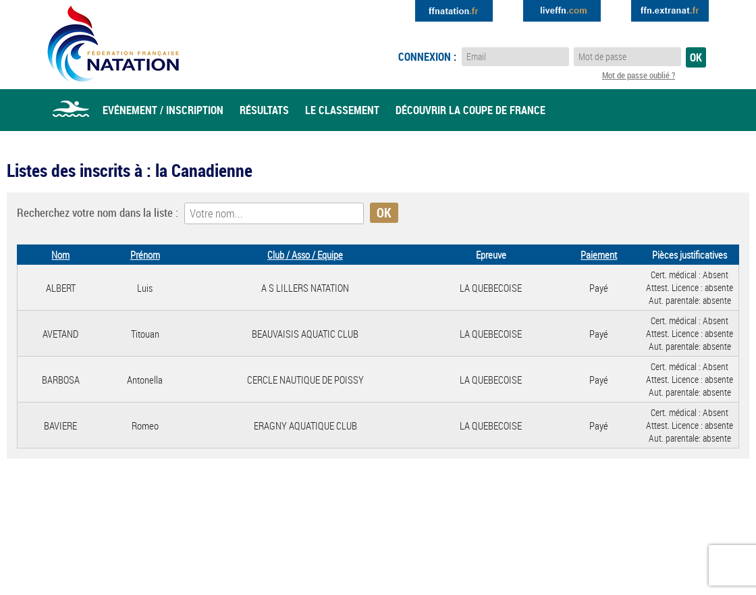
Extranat (670, 11)
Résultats (264, 110)
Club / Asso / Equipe (305, 254)
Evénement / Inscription (163, 110)
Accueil (70, 110)
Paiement (598, 254)
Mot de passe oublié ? (638, 75)
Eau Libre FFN (113, 43)
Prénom (145, 254)
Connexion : (427, 56)
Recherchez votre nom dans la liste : (97, 212)
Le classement (342, 110)
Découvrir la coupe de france (470, 110)
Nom (60, 254)
